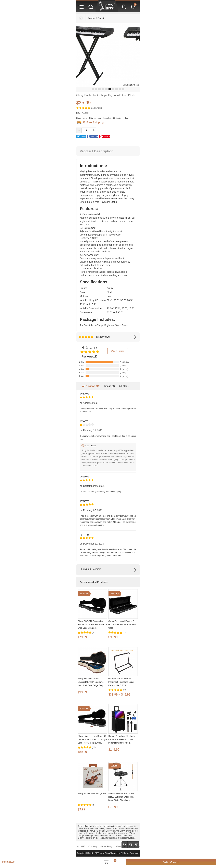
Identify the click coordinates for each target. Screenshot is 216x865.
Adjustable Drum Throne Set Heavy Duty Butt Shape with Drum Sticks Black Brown (121, 796)
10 (123, 89)
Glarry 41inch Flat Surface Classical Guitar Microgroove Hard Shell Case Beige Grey (90, 682)
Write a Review (117, 351)
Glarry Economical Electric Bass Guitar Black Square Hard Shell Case (122, 624)
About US (80, 846)
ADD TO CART (171, 861)
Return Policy (106, 846)
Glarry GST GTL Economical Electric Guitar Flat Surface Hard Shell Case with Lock (92, 624)
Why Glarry (121, 846)
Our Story (92, 846)
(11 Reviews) (96, 108)
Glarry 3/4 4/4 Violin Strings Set (92, 793)
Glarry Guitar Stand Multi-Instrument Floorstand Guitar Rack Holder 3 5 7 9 (121, 682)
